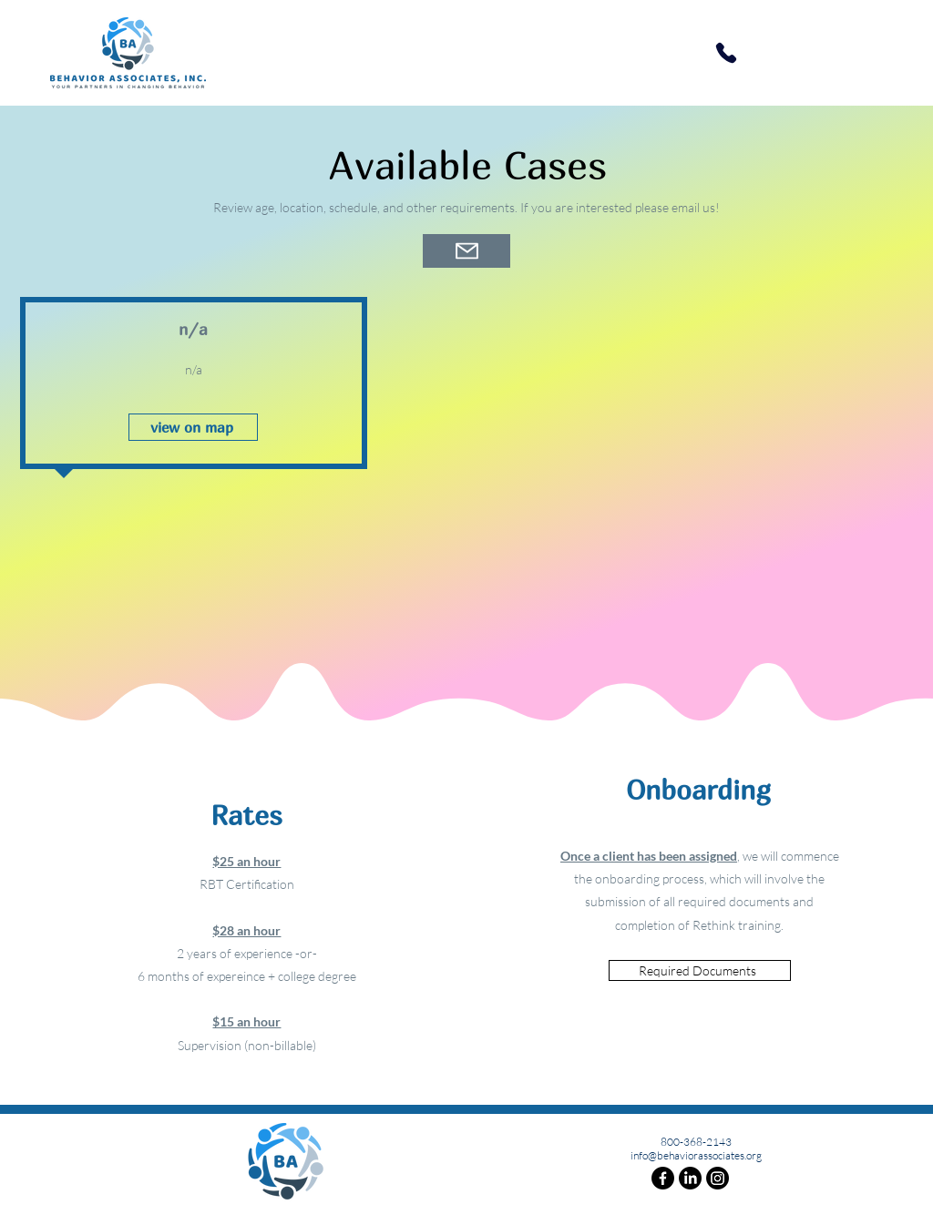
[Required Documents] (700, 970)
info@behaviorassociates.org (696, 1155)
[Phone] (726, 52)
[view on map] (193, 427)
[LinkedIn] (690, 1178)
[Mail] (466, 251)
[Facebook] (662, 1178)
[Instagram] (717, 1178)
